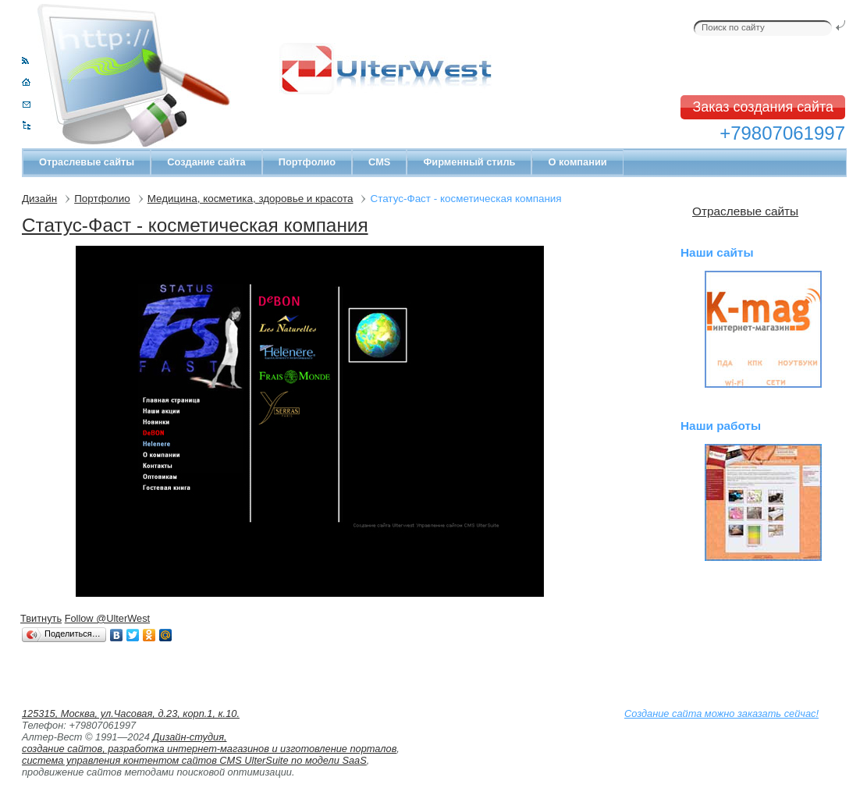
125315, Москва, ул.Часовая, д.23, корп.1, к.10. (131, 713)
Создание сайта (206, 162)
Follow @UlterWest (107, 618)
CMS (379, 162)
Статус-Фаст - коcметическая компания (195, 225)
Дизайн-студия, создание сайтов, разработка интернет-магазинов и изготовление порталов (209, 742)
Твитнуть (41, 618)
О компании (577, 162)
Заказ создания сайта (762, 107)
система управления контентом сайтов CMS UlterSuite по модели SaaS (194, 760)
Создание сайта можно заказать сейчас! (721, 713)
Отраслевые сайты (86, 162)
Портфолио (307, 162)
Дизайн (39, 198)
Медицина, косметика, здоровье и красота (250, 198)
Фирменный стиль (469, 162)
